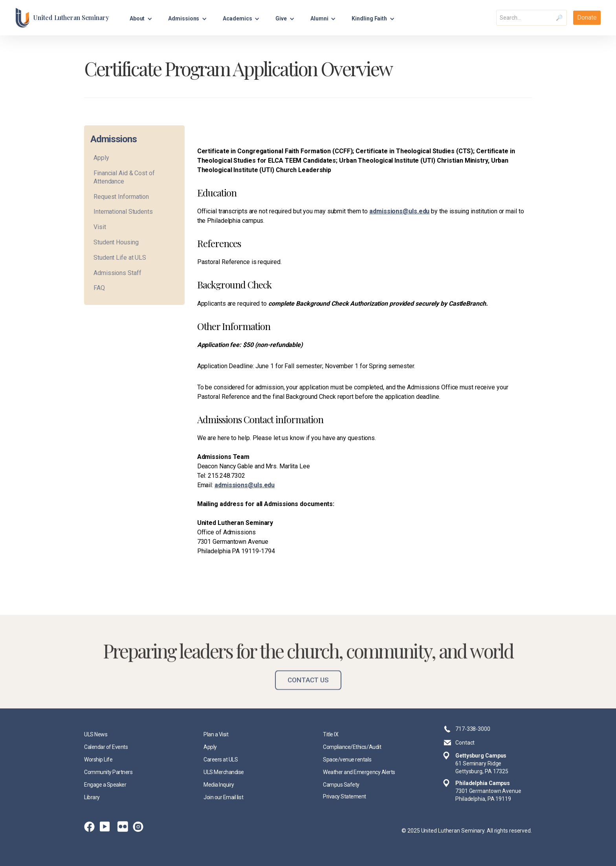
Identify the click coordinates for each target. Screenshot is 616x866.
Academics (237, 18)
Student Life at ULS (120, 257)
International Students (123, 211)
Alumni (319, 18)
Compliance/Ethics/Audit (352, 747)
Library (92, 797)
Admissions (183, 18)
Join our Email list (223, 797)
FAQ (99, 288)
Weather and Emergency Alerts (359, 772)
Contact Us (308, 688)
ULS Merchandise (224, 772)
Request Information (121, 196)
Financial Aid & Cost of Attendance (124, 177)
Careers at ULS (221, 759)
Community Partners (108, 772)
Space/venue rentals (347, 759)
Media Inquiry (219, 785)
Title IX (330, 734)
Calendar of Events (106, 747)
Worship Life (98, 759)
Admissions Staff (117, 273)
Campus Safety (341, 785)
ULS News (95, 734)
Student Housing (116, 242)
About (137, 18)
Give (281, 18)
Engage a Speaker (105, 785)
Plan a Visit (216, 734)
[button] (141, 17)
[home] (62, 18)
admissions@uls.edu (399, 211)
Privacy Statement (344, 796)
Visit (100, 227)
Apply (101, 157)
